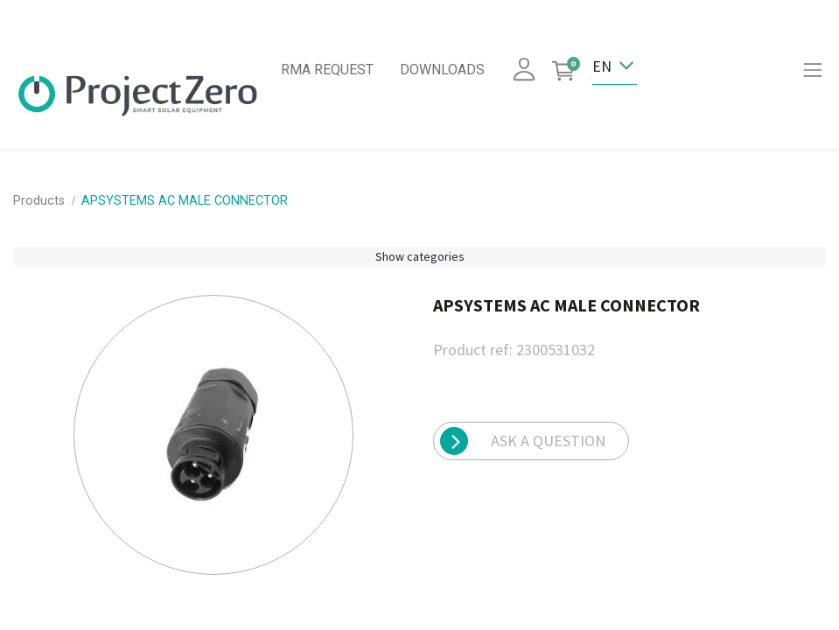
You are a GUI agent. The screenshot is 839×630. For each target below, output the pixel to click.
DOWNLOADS (442, 69)
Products (39, 200)
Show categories (420, 256)
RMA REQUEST (327, 69)
